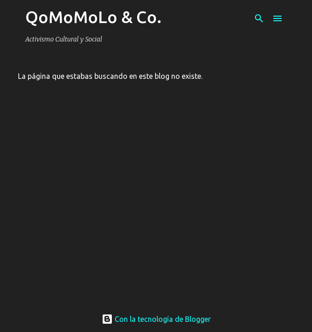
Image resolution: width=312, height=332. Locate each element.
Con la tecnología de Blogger (156, 319)
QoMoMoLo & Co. (93, 16)
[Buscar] (259, 18)
